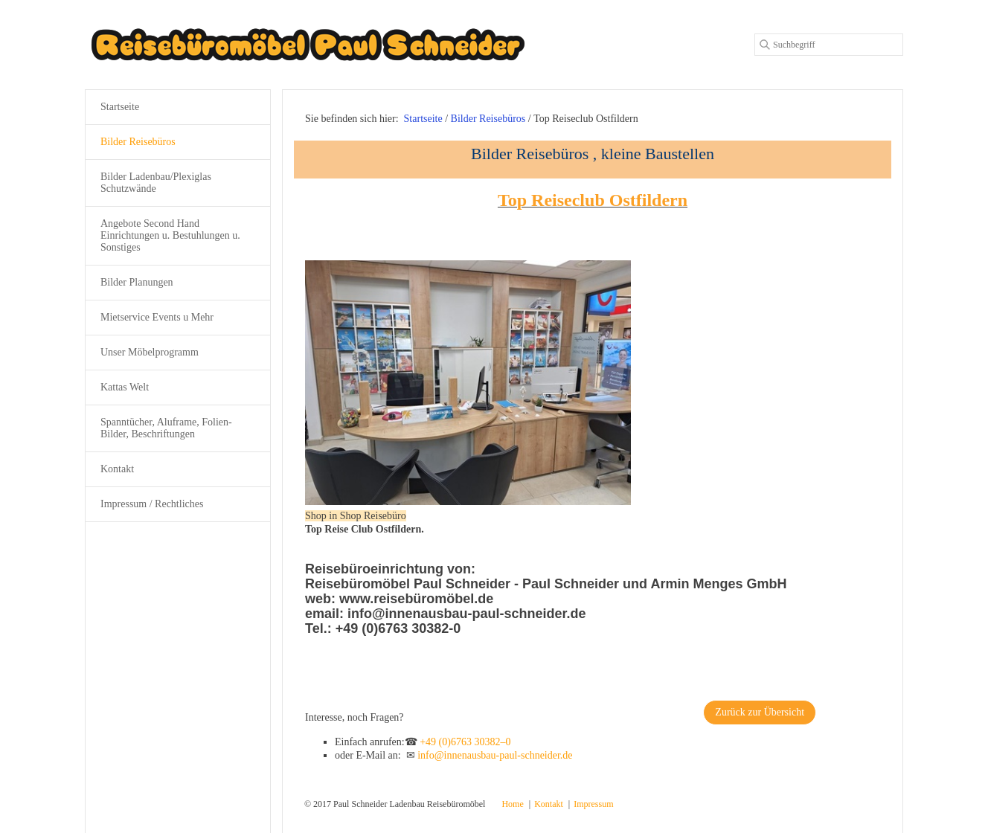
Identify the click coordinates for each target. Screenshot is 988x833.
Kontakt (117, 469)
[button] (759, 712)
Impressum (593, 804)
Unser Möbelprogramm (149, 352)
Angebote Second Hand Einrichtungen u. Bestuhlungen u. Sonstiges (170, 235)
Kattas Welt (124, 387)
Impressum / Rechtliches (151, 503)
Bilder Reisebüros (138, 141)
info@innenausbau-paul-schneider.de (494, 755)
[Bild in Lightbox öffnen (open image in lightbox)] (468, 382)
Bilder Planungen (136, 282)
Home (512, 804)
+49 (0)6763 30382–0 (465, 741)
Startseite (423, 118)
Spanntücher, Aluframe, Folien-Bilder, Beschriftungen (166, 428)
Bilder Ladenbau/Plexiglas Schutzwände (155, 182)
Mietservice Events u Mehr (157, 317)
